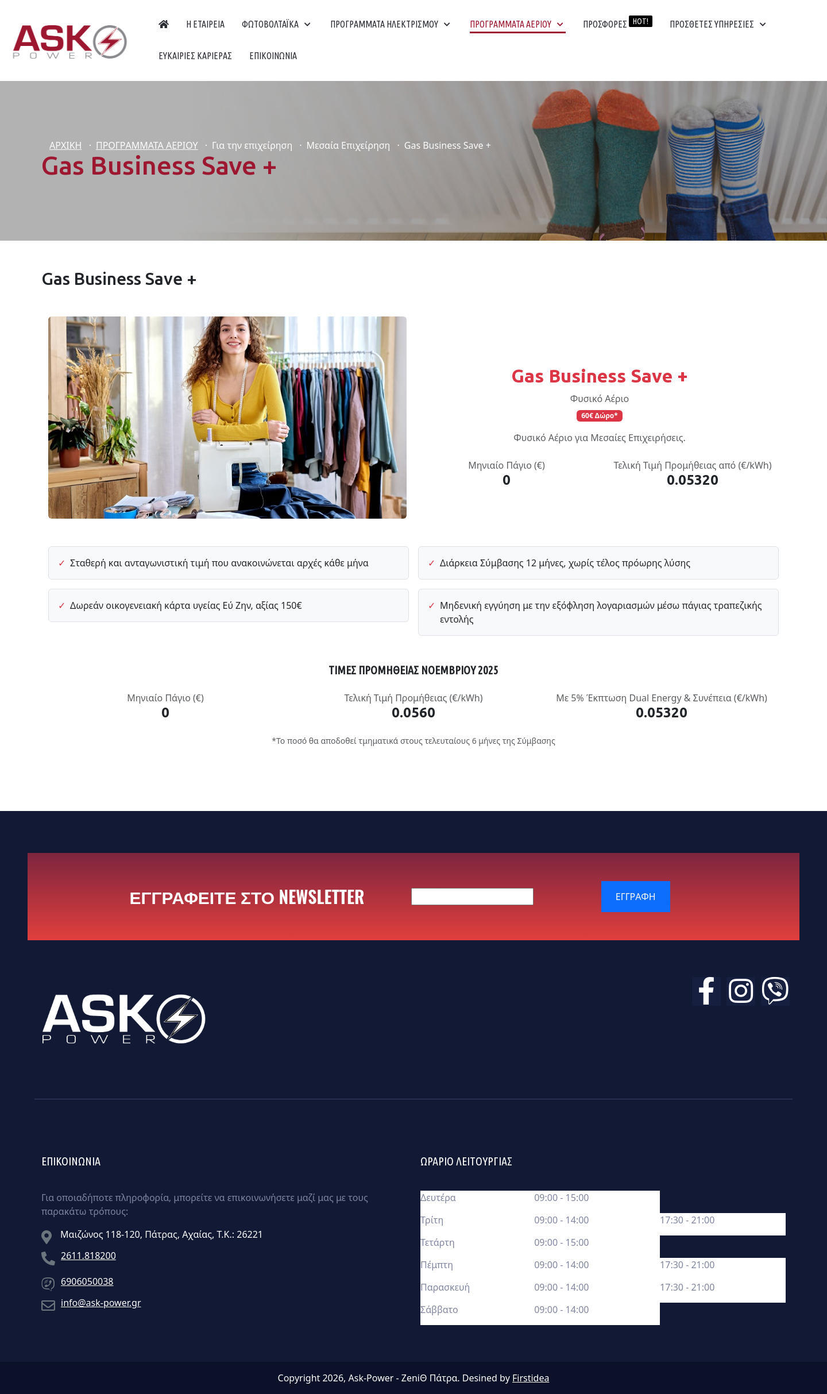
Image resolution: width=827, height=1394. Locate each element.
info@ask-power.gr (101, 1302)
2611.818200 (88, 1255)
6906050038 (87, 1281)
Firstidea (530, 1378)
